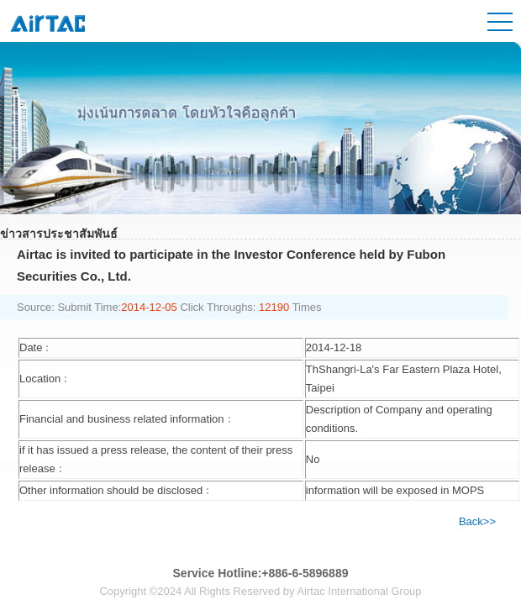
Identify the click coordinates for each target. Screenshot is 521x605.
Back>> (477, 521)
